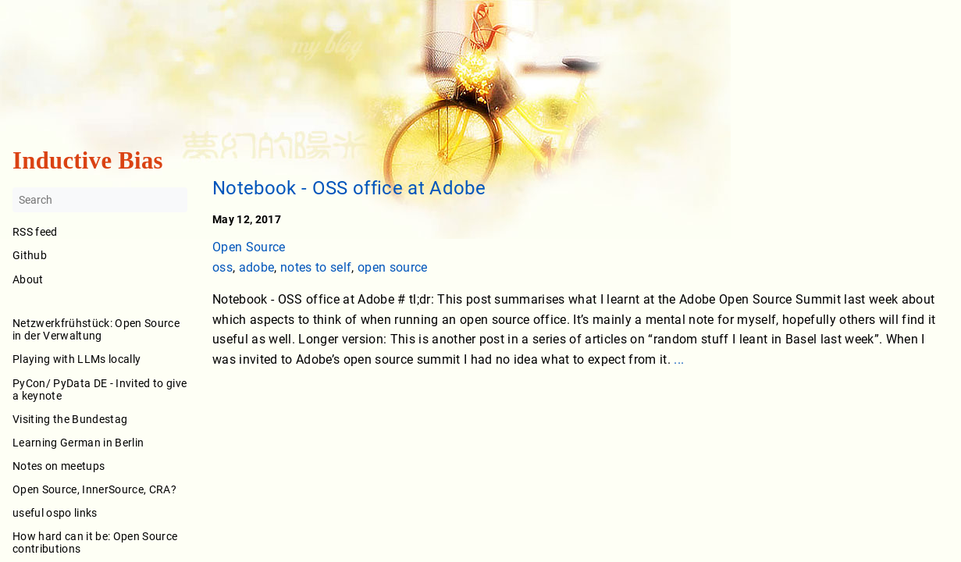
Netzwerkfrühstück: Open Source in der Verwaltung (96, 330)
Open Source (249, 247)
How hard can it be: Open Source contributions (94, 543)
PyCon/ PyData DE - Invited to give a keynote (99, 389)
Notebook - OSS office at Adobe (349, 188)
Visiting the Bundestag (69, 419)
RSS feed (35, 232)
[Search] (99, 200)
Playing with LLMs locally (76, 360)
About (99, 290)
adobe (257, 267)
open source (393, 267)
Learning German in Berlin (78, 442)
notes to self (315, 267)
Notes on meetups (58, 466)
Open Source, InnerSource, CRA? (94, 489)
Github (29, 256)
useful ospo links (55, 513)
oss (222, 267)
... (679, 359)
